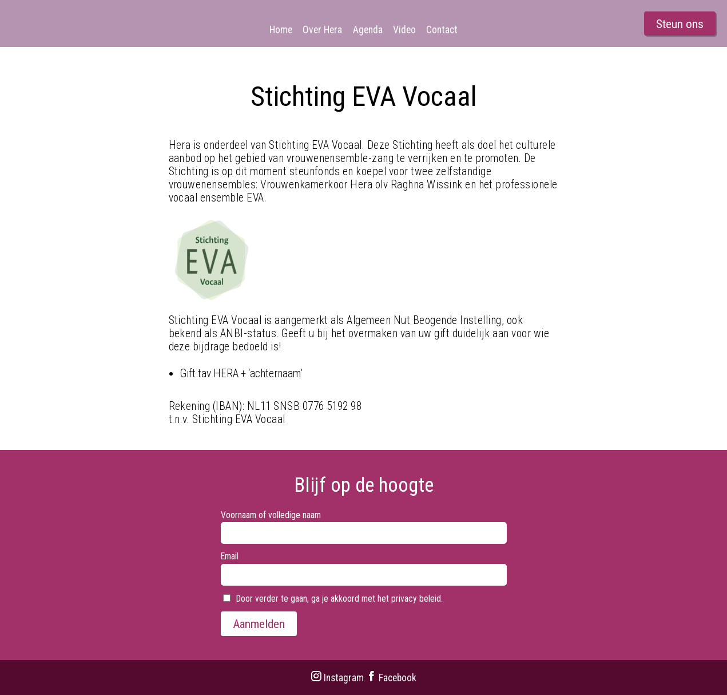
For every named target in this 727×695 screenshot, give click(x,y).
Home (280, 29)
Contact (442, 29)
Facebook (391, 678)
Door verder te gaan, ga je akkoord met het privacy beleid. (333, 598)
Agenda (368, 29)
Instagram (337, 678)
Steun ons (680, 24)
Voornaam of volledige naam (271, 515)
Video (404, 29)
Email (230, 556)
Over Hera (322, 29)
